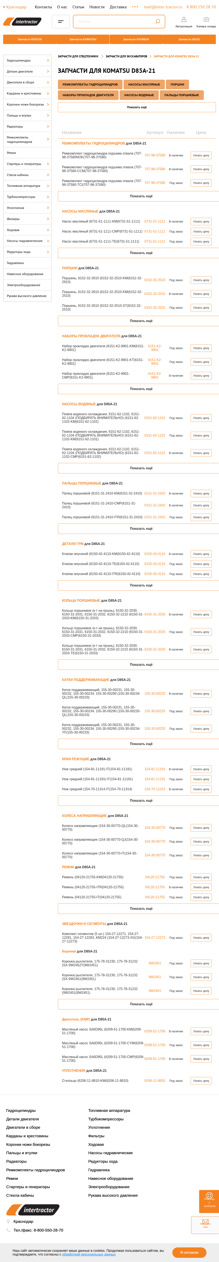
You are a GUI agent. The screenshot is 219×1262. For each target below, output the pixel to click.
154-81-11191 (155, 765)
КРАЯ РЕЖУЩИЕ (76, 755)
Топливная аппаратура (28, 182)
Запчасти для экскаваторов (126, 52)
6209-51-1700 (155, 1027)
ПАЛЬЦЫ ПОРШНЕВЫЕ (182, 91)
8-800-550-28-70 (48, 1226)
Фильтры (28, 215)
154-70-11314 (155, 785)
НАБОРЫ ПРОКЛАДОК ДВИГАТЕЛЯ (88, 91)
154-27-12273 (155, 933)
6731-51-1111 (155, 217)
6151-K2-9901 (155, 343)
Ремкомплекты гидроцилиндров (28, 135)
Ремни (11, 148)
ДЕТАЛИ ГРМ (73, 539)
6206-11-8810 (155, 1076)
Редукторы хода (28, 247)
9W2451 (155, 959)
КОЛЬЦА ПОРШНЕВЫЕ (81, 596)
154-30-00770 (155, 823)
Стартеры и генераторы (28, 159)
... (135, 5)
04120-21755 (155, 873)
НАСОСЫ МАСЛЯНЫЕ (144, 80)
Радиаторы (28, 122)
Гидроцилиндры (28, 56)
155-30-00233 (155, 689)
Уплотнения (28, 203)
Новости (97, 7)
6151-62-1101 (155, 413)
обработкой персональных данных (89, 1254)
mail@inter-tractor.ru (163, 7)
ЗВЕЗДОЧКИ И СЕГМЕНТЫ (84, 919)
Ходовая (28, 226)
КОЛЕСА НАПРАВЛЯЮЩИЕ (85, 811)
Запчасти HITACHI (28, 39)
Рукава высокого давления (26, 292)
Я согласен (189, 1252)
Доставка (118, 7)
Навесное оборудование (25, 270)
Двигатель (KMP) (76, 1015)
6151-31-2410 (155, 489)
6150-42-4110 (155, 549)
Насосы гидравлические (28, 237)
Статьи (78, 7)
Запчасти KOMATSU (82, 39)
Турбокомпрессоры (28, 192)
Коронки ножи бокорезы (28, 100)
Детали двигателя (28, 67)
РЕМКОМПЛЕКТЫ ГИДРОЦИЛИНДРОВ (90, 80)
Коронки (69, 947)
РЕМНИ (68, 863)
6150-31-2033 (155, 610)
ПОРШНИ (177, 80)
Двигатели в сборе (28, 78)
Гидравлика (15, 259)
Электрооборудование (23, 281)
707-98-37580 (155, 151)
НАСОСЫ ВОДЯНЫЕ (139, 91)
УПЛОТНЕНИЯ (74, 1066)
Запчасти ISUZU (191, 39)
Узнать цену (201, 151)
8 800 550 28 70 (201, 7)
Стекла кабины (28, 171)
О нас (62, 7)
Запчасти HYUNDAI (136, 39)
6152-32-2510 (155, 276)
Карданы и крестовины (28, 89)
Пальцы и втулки (28, 111)
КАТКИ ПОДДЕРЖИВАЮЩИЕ (86, 675)
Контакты (43, 7)
